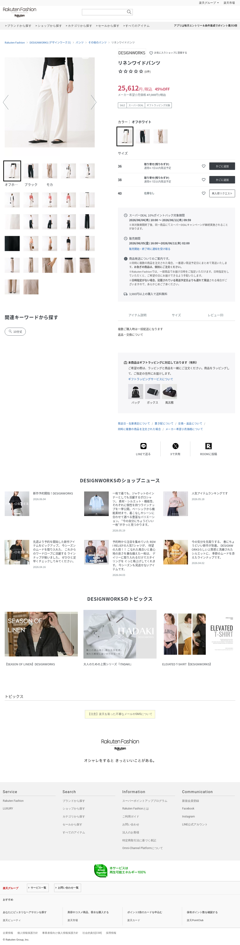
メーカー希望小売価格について (184, 429)
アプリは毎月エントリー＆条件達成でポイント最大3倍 (205, 25)
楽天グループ (207, 2)
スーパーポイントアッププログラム (144, 800)
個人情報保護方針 (27, 932)
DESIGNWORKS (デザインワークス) (50, 42)
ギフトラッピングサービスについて (150, 379)
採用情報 (111, 932)
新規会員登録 (190, 800)
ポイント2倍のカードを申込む (144, 912)
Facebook (188, 808)
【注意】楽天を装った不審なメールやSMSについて (120, 714)
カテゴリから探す (74, 816)
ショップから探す (74, 808)
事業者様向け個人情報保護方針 (60, 932)
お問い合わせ (130, 824)
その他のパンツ (97, 42)
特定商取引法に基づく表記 (139, 840)
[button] (5, 102)
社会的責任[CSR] (92, 932)
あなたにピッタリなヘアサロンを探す (25, 912)
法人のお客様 (130, 832)
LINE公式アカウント (195, 824)
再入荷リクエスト (222, 193)
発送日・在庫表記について (134, 423)
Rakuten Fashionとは (135, 808)
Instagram (188, 816)
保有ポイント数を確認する (202, 912)
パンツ (80, 42)
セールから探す (72, 824)
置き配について (164, 423)
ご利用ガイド (130, 816)
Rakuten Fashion (39, 12)
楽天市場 (229, 2)
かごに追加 (222, 166)
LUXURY (8, 808)
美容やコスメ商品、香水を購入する (88, 912)
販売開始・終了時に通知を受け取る (149, 249)
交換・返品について (190, 423)
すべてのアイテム (74, 832)
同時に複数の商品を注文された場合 (139, 429)
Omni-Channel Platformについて (142, 848)
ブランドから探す (74, 800)
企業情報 (8, 932)
